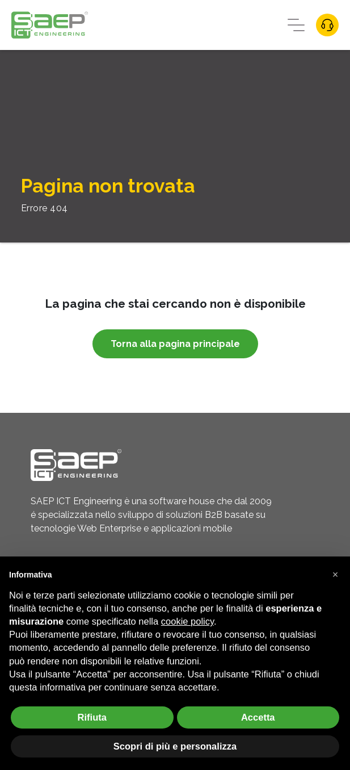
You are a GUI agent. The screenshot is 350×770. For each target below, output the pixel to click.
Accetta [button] (258, 717)
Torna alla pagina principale (175, 343)
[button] (335, 575)
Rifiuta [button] (92, 717)
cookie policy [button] (187, 621)
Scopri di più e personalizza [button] (175, 746)
